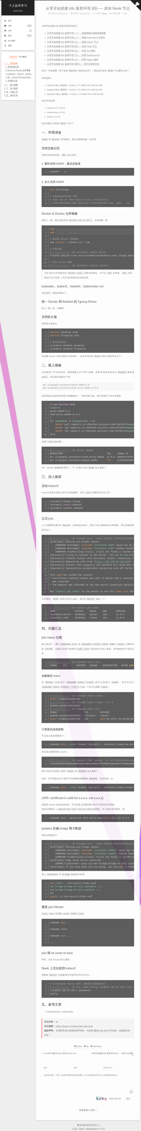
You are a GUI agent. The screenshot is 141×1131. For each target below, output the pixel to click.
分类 (18, 31)
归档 (18, 26)
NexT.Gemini (91, 1122)
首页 (8, 21)
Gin (75, 1122)
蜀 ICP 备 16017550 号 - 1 (88, 1118)
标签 (18, 35)
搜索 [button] (8, 45)
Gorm (81, 1122)
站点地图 (9, 40)
